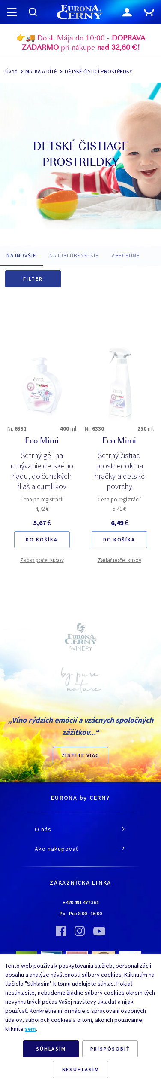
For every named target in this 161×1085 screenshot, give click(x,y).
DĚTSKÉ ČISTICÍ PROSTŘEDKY (98, 71)
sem (30, 1029)
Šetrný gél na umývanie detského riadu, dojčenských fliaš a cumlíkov (42, 470)
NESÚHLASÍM (80, 1069)
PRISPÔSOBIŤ (110, 1048)
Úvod (11, 71)
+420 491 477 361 (81, 902)
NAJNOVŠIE (21, 255)
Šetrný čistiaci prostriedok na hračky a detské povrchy (119, 470)
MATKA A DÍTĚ (41, 71)
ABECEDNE (126, 255)
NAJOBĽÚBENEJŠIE (74, 255)
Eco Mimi (42, 441)
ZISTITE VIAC (81, 755)
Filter (33, 278)
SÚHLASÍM (51, 1048)
